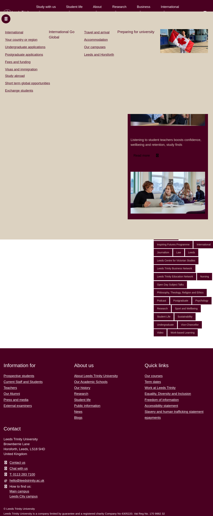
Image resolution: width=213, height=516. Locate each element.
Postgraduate (180, 300)
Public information (87, 406)
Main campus (19, 491)
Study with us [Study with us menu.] (46, 7)
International (14, 32)
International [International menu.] (170, 7)
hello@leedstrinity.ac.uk (27, 480)
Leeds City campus (24, 496)
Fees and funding (18, 62)
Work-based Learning (183, 332)
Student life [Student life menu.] (74, 7)
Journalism (163, 252)
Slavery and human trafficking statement (174, 412)
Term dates (153, 382)
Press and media (16, 400)
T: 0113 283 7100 (22, 474)
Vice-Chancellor (190, 324)
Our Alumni (12, 394)
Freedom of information (162, 400)
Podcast (161, 300)
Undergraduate (165, 324)
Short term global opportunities (27, 83)
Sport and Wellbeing (186, 308)
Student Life (163, 316)
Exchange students (19, 90)
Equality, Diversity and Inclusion (168, 394)
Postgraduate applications (24, 54)
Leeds (191, 252)
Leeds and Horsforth (99, 54)
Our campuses (95, 47)
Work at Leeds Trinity (160, 388)
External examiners (18, 406)
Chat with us (19, 468)
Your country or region (21, 40)
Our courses (154, 376)
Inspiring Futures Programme (173, 244)
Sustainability (185, 316)
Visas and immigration (21, 69)
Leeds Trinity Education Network (175, 276)
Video (160, 332)
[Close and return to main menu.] (5, 18)
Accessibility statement (161, 406)
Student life (82, 400)
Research (162, 308)
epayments (153, 417)
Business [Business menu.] (143, 7)
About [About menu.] (97, 7)
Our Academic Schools (91, 382)
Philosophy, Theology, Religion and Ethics (180, 292)
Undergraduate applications (25, 47)
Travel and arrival (96, 32)
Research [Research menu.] (119, 7)
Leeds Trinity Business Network (174, 268)
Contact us (17, 462)
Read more (142, 155)
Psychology (201, 300)
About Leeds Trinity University (96, 376)
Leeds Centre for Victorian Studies (176, 260)
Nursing (204, 276)
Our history (82, 388)
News (78, 412)
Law (178, 252)
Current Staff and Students (23, 382)
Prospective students (19, 376)
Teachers (10, 388)
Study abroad (15, 76)
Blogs (78, 417)
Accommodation (96, 40)
